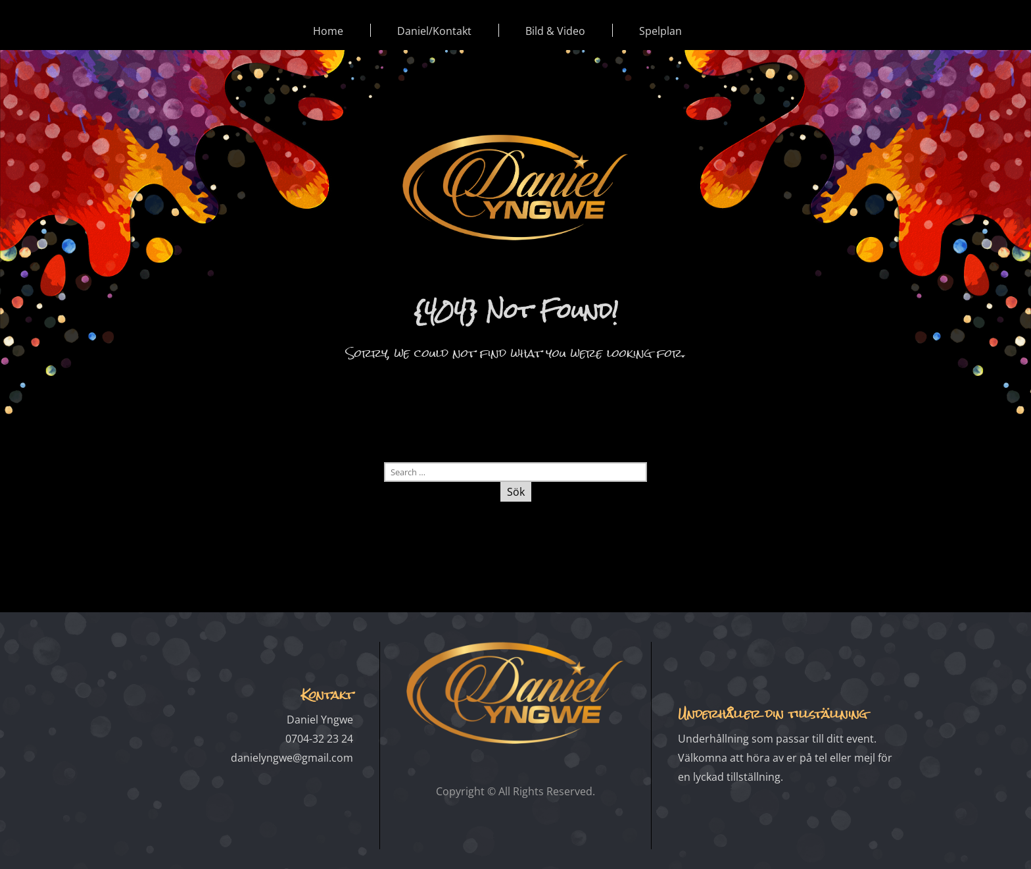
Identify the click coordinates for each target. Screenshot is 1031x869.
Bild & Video (555, 31)
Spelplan (660, 31)
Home (328, 31)
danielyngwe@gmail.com (292, 757)
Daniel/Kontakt (434, 31)
